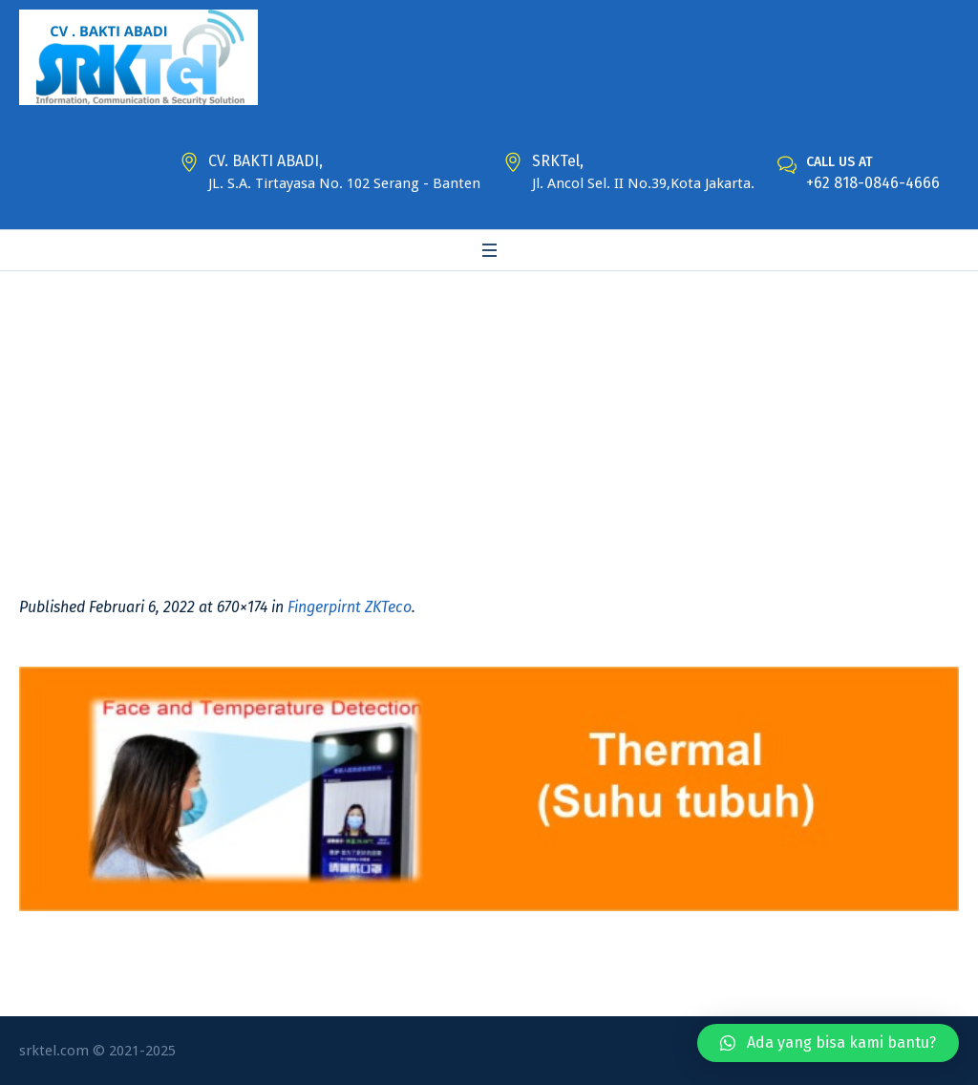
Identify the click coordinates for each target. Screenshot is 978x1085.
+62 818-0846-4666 (873, 183)
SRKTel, (558, 161)
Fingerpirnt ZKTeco (349, 607)
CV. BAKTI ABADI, (265, 161)
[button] (828, 1043)
